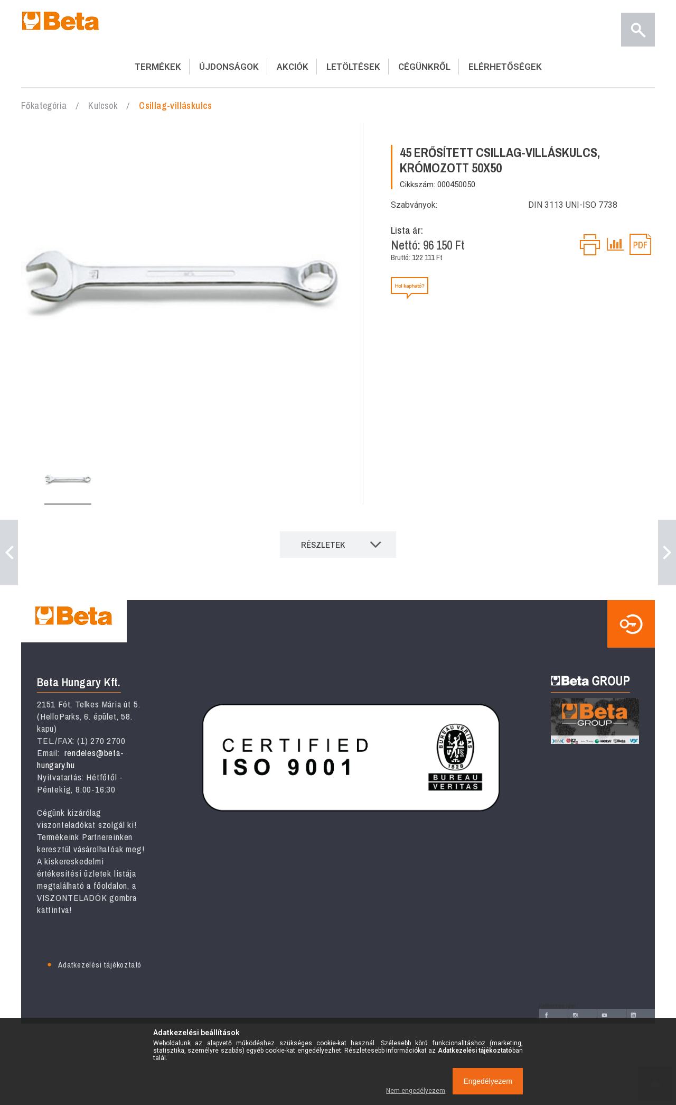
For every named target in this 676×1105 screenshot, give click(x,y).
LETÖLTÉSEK (353, 66)
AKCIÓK (292, 66)
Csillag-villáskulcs (175, 105)
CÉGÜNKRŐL (424, 66)
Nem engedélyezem (415, 1090)
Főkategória (44, 105)
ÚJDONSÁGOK (229, 66)
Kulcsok (102, 105)
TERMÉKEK (158, 66)
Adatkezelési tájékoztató (100, 964)
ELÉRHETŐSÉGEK (505, 66)
